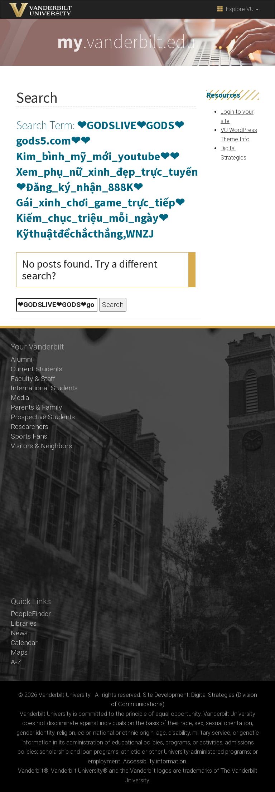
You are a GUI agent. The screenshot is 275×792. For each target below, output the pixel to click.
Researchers (29, 426)
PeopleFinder (31, 614)
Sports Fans (29, 436)
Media (20, 397)
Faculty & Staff (33, 379)
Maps (19, 652)
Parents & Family (36, 407)
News (19, 633)
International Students (44, 388)
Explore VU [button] (238, 9)
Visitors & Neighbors (41, 446)
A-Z (16, 662)
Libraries (24, 623)
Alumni (21, 359)
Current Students (36, 369)
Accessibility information (154, 761)
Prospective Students (43, 417)
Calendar (24, 643)
